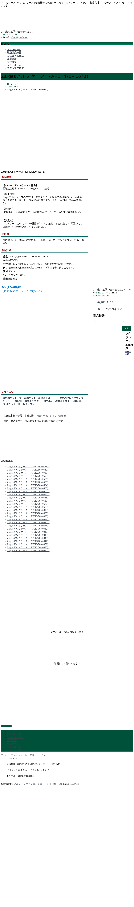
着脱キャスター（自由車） (39, 402)
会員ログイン (105, 302)
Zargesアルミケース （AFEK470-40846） (28, 539)
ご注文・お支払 (15, 738)
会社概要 (12, 745)
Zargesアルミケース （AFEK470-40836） (28, 517)
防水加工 (19, 402)
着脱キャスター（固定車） (69, 402)
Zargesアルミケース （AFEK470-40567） (28, 495)
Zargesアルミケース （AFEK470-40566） (28, 492)
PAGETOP (6, 727)
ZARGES (7, 462)
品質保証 (12, 741)
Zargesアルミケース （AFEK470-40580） (28, 502)
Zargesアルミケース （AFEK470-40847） (28, 542)
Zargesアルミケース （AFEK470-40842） (28, 530)
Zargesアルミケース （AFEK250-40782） (28, 471)
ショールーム (14, 748)
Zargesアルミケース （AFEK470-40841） (28, 527)
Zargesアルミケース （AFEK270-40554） (28, 480)
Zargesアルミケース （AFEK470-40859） (28, 545)
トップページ (14, 732)
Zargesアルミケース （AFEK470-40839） (28, 523)
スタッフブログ (15, 751)
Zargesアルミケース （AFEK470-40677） (28, 505)
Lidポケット (9, 405)
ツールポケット (27, 399)
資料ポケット (10, 399)
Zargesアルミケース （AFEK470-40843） (28, 533)
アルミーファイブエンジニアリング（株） (36, 785)
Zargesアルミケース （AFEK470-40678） (28, 508)
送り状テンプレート (28, 405)
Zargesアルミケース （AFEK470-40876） (28, 551)
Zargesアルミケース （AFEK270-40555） (28, 483)
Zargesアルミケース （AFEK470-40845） (28, 536)
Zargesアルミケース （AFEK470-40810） (28, 511)
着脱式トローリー (47, 399)
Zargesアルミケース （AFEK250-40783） (28, 474)
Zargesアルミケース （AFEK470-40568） (28, 499)
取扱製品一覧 (14, 735)
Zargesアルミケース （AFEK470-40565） (28, 489)
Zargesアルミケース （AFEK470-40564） (28, 486)
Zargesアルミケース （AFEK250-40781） (28, 468)
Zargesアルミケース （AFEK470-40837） (28, 520)
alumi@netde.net (19, 37)
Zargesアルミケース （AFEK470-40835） (28, 514)
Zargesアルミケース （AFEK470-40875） (28, 548)
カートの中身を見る (110, 309)
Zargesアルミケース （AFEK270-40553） (28, 477)
